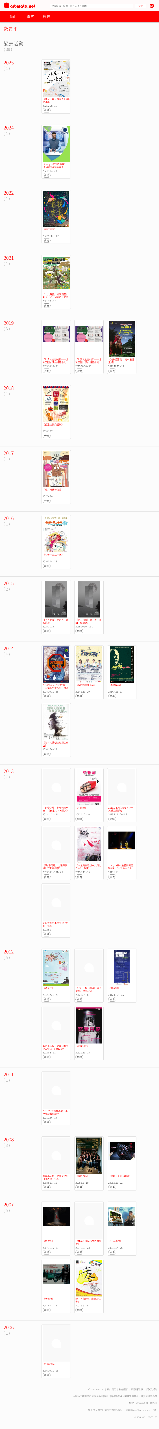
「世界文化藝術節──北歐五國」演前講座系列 (55, 361)
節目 (14, 16)
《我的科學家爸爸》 (86, 685)
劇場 (46, 110)
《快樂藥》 (81, 807)
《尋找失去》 (50, 229)
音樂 (46, 435)
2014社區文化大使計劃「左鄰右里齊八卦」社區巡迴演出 (55, 687)
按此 (155, 1403)
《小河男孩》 (115, 1241)
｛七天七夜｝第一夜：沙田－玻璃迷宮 (88, 621)
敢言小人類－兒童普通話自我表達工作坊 (55, 1177)
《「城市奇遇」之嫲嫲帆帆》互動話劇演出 (55, 867)
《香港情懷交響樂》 (53, 424)
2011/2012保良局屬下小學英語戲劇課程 (55, 1112)
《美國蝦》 (114, 988)
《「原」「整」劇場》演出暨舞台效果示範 (88, 989)
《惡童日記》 (82, 1045)
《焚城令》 (48, 1241)
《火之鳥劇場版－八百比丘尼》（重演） (88, 867)
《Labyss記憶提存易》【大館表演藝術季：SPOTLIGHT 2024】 (55, 167)
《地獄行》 (48, 1298)
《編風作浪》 (82, 1176)
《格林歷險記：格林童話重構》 (121, 361)
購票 (30, 16)
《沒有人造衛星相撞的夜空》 (55, 744)
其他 (46, 370)
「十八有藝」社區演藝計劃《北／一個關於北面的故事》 (55, 297)
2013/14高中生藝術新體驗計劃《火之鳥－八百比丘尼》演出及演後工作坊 (121, 868)
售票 (46, 16)
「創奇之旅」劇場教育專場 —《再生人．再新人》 (56, 809)
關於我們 (111, 1389)
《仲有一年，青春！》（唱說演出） (56, 100)
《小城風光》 (50, 1364)
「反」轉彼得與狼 (52, 489)
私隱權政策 (137, 1389)
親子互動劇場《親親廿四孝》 (88, 1300)
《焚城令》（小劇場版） (120, 1176)
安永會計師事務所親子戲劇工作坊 (55, 924)
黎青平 (11, 28)
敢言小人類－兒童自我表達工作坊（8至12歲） (55, 1047)
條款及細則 (151, 1389)
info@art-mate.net (143, 1410)
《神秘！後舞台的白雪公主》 (88, 1242)
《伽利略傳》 (115, 685)
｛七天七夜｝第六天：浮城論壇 (55, 621)
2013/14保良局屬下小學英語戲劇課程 (120, 809)
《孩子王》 (48, 988)
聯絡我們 (123, 1389)
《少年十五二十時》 (53, 554)
